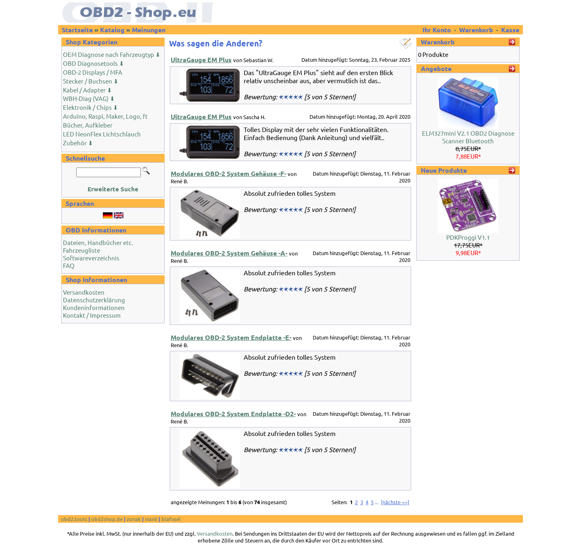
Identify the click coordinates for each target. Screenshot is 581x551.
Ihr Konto (437, 29)
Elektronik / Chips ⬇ (90, 107)
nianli (151, 518)
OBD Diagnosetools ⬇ (93, 63)
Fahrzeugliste (81, 250)
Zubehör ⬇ (78, 143)
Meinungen (148, 29)
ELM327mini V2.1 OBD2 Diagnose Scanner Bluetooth (468, 137)
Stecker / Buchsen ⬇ (91, 81)
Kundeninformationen (94, 307)
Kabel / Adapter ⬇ (87, 90)
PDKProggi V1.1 (468, 237)
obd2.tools (74, 518)
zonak (134, 518)
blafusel (171, 518)
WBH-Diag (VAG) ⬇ (89, 98)
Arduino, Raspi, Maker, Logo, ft (105, 116)
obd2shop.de (107, 518)
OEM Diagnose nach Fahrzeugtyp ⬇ (112, 54)
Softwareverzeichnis (91, 258)
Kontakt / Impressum (92, 315)
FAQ (69, 265)
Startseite (77, 29)
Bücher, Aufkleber (88, 125)
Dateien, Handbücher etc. (98, 242)
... (376, 502)
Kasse (510, 29)
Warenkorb (476, 29)
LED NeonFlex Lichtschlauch (102, 134)
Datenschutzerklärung (94, 300)
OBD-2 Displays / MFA (92, 72)
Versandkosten (83, 292)
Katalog (112, 29)
